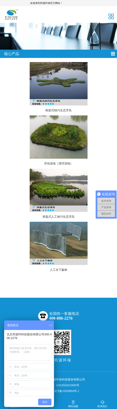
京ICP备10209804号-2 (65, 391)
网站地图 (73, 404)
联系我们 (102, 404)
